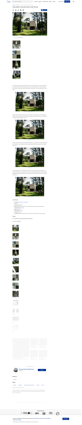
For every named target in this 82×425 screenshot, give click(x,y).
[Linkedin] (18, 10)
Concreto (14, 379)
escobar (38, 385)
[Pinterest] (23, 10)
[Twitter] (16, 10)
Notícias (50, 1)
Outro (43, 385)
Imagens (39, 1)
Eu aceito (66, 419)
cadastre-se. (37, 421)
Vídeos (54, 1)
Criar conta (67, 1)
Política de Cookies (17, 420)
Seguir (42, 370)
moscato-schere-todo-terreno (29, 385)
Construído (19, 209)
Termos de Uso (36, 418)
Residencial (22, 207)
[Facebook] (13, 10)
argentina (20, 385)
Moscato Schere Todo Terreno (23, 202)
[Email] (21, 10)
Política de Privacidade (45, 418)
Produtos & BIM (45, 1)
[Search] (24, 1)
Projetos (35, 1)
